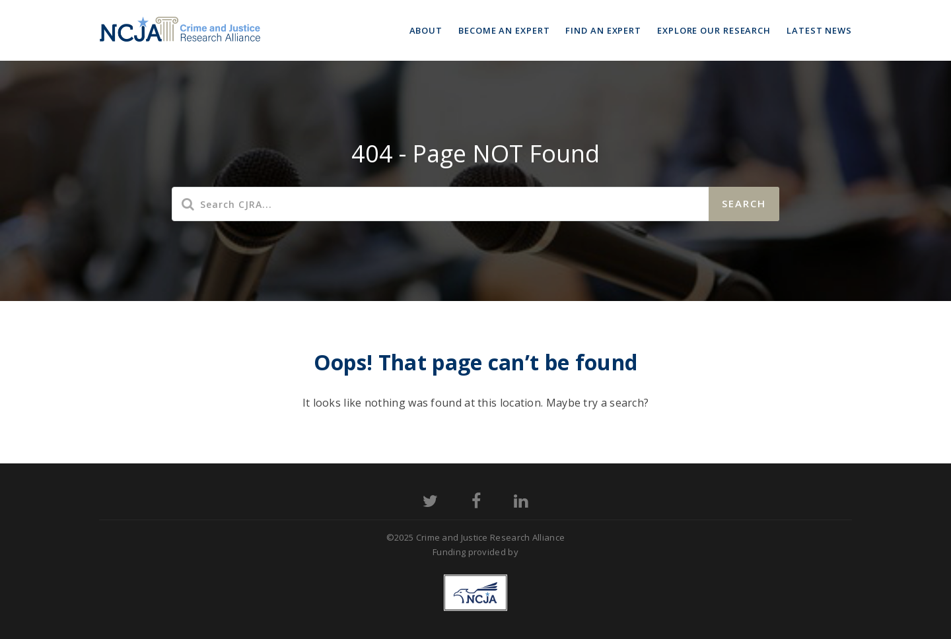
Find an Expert (603, 30)
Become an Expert (503, 30)
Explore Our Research (714, 30)
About (426, 30)
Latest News (819, 30)
